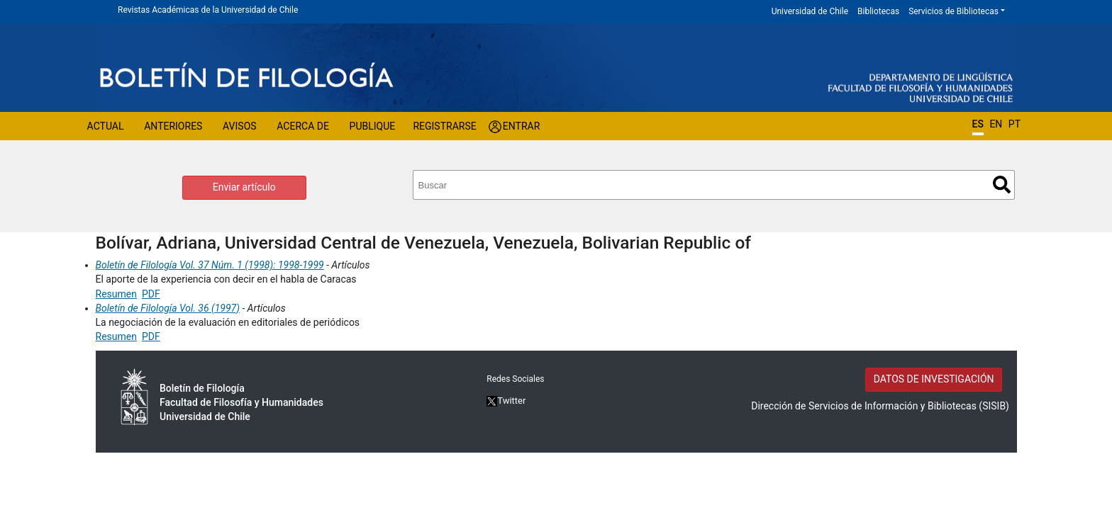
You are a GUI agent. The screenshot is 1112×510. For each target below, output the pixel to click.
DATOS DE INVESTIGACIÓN (934, 379)
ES (978, 124)
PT (1014, 124)
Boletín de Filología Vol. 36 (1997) (168, 308)
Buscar (1002, 184)
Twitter (506, 400)
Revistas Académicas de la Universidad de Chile (208, 10)
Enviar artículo (244, 187)
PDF (151, 294)
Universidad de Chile (810, 11)
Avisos (240, 126)
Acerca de (303, 126)
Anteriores (173, 126)
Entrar (521, 126)
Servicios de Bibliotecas (953, 11)
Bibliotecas (878, 11)
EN (995, 124)
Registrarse (444, 126)
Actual (105, 126)
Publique (373, 126)
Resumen (116, 294)
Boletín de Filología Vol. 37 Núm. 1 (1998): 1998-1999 (210, 265)
